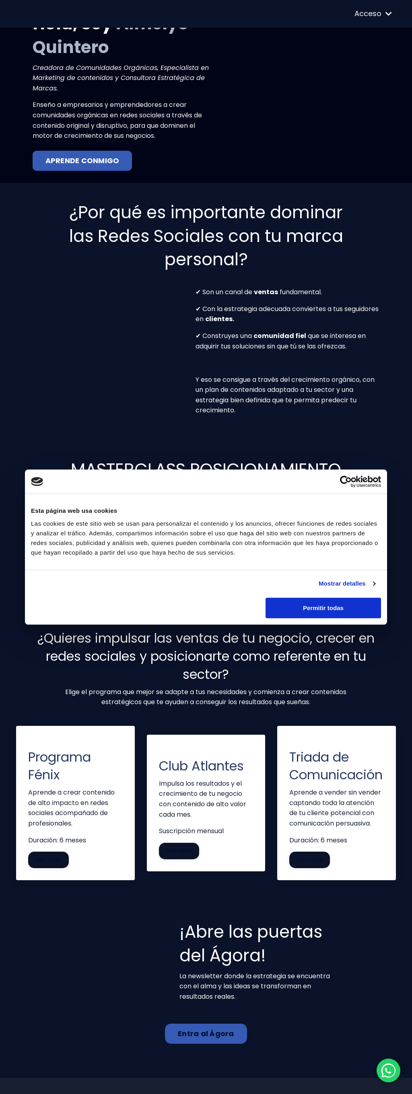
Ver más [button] (48, 860)
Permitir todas (323, 607)
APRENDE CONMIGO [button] (82, 161)
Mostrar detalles (342, 583)
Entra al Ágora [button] (206, 1034)
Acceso (373, 13)
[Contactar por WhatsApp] (388, 1070)
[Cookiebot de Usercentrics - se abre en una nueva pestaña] (346, 481)
